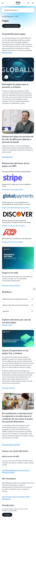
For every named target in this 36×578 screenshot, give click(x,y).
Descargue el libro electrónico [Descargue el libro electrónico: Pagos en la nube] (11, 285)
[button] (11, 10)
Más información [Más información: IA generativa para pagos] (7, 52)
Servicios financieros (7, 16)
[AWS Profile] (33, 3)
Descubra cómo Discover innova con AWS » (13, 225)
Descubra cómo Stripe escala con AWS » (12, 189)
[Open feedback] (34, 289)
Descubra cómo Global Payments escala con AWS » (15, 207)
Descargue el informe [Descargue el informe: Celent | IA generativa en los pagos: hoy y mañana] (8, 388)
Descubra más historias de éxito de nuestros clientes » (16, 171)
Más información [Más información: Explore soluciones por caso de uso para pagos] (7, 325)
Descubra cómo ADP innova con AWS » (12, 241)
